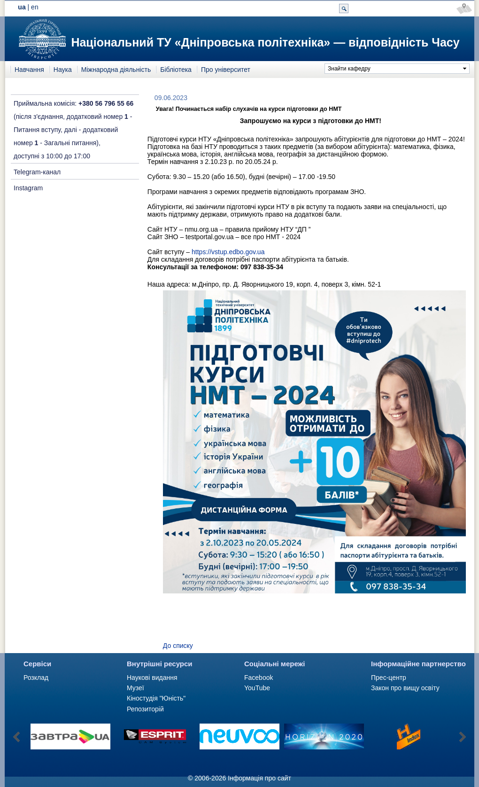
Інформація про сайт (259, 778)
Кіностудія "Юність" (156, 698)
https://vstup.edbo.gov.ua (228, 252)
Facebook (258, 677)
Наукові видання (152, 677)
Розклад (35, 677)
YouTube (257, 688)
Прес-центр (388, 677)
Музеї (135, 688)
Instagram (28, 188)
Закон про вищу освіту (405, 688)
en (35, 7)
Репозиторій (145, 709)
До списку (178, 645)
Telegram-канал (37, 172)
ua (21, 7)
